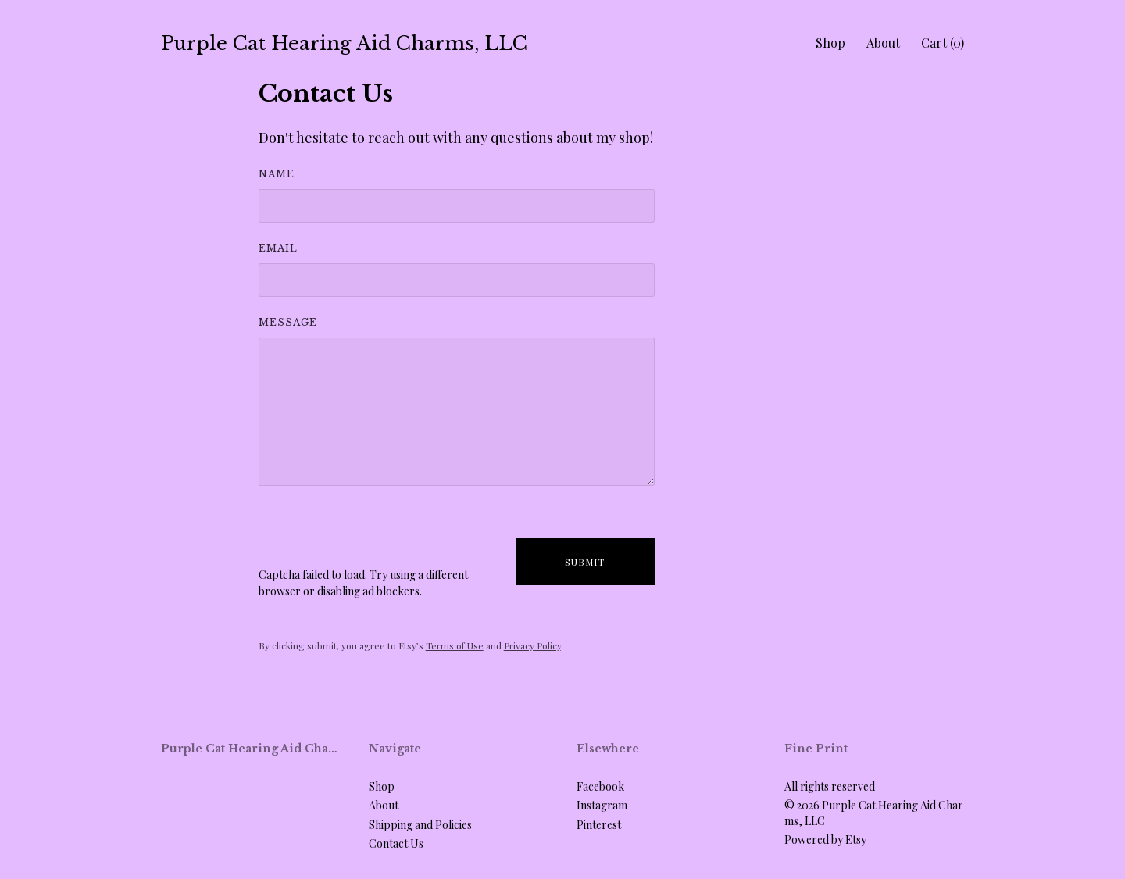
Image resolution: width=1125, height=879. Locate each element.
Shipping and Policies (420, 824)
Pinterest (599, 824)
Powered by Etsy (825, 839)
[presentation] (377, 536)
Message (288, 322)
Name (277, 174)
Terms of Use (455, 645)
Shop (830, 42)
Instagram (602, 805)
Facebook (600, 786)
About (883, 42)
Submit (585, 562)
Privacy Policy (532, 645)
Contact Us (396, 843)
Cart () (942, 42)
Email (278, 248)
